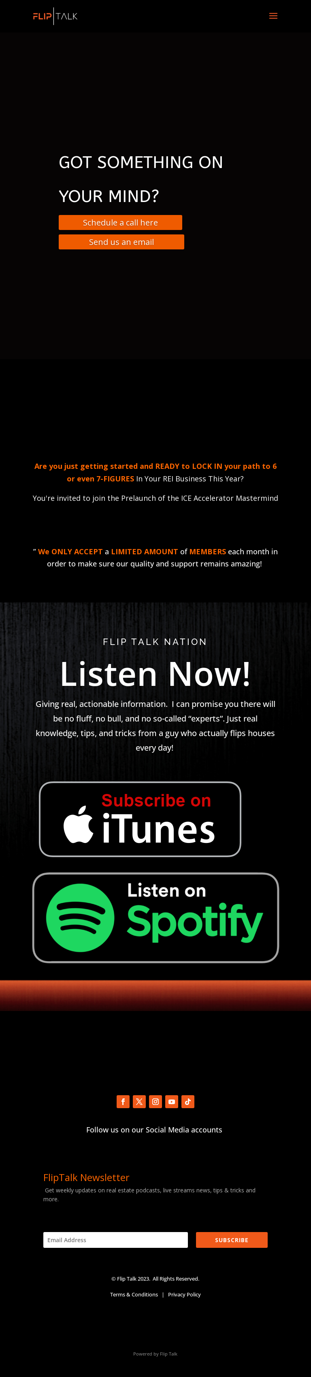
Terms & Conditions (134, 1294)
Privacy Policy (184, 1294)
